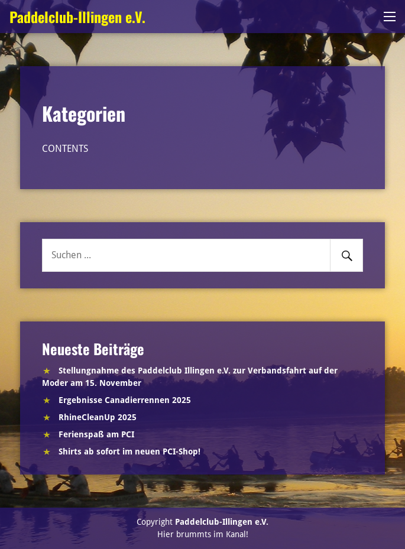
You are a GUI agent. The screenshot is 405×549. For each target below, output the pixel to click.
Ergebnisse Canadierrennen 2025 (125, 400)
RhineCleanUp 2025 (98, 417)
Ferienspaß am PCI (96, 434)
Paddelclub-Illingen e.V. (77, 16)
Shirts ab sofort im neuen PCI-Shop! (129, 451)
